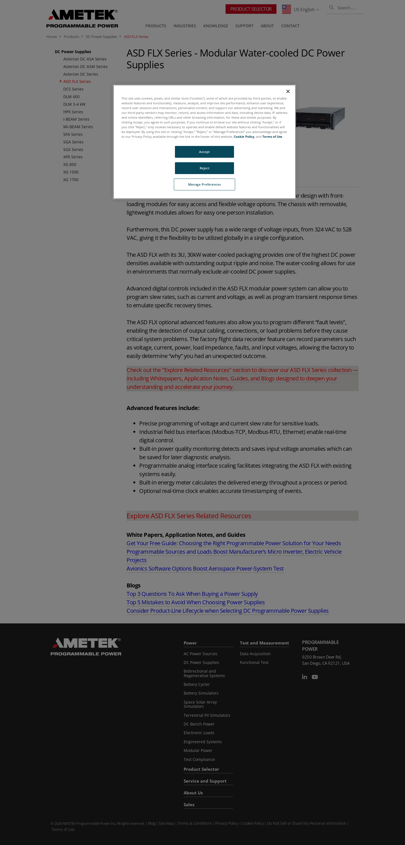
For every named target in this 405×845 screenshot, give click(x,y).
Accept (204, 152)
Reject (204, 168)
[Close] (288, 91)
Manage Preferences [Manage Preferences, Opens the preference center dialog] (204, 184)
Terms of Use (272, 136)
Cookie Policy (244, 136)
